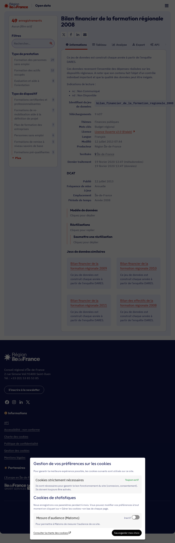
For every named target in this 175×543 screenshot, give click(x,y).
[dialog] (87, 499)
